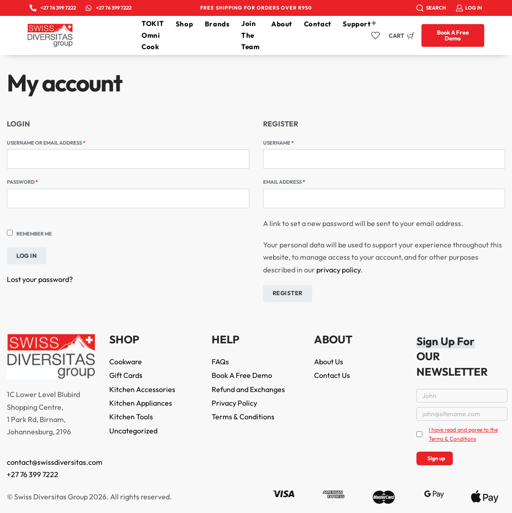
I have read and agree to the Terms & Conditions (463, 434)
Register (288, 293)
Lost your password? (40, 279)
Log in (26, 255)
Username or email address (58, 142)
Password (35, 181)
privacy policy (338, 269)
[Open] (375, 35)
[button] (453, 35)
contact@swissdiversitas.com (54, 462)
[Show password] (7, 215)
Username (291, 142)
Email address (296, 181)
